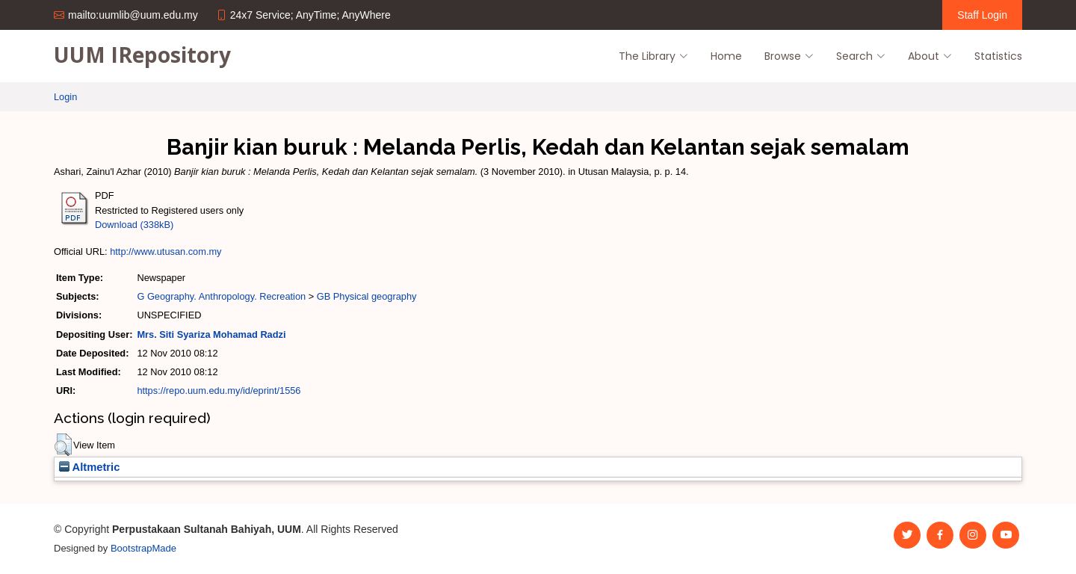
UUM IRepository (142, 54)
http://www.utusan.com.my (165, 251)
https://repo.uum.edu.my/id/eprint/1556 (218, 390)
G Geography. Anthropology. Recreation (221, 296)
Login (65, 96)
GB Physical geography (367, 296)
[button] (63, 444)
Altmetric (89, 467)
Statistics (998, 56)
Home (726, 56)
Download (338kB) (134, 224)
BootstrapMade (143, 548)
